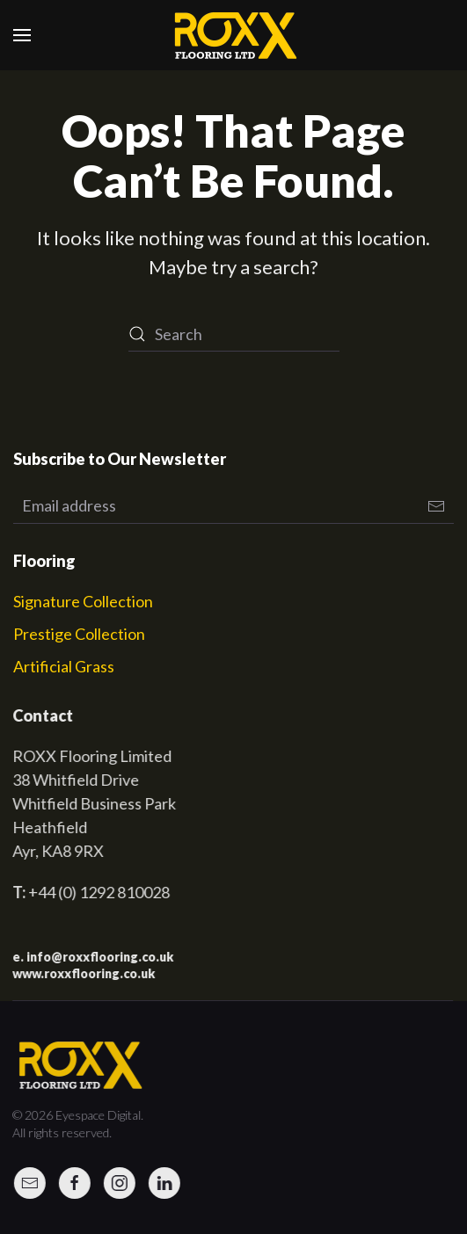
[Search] (233, 334)
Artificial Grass (63, 666)
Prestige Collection (79, 633)
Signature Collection (83, 601)
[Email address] (233, 506)
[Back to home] (234, 35)
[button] (22, 35)
